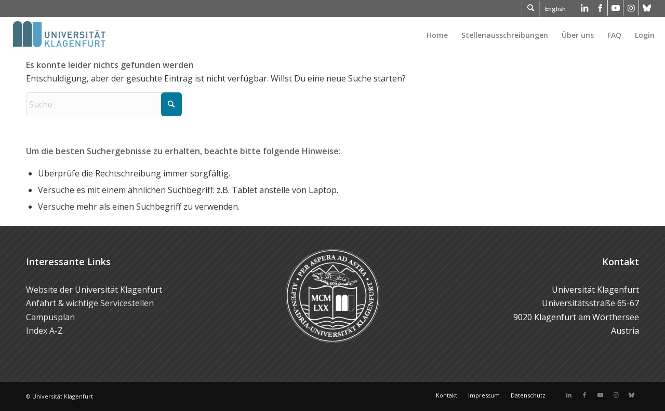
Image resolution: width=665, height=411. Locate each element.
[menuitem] (437, 35)
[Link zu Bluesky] (647, 8)
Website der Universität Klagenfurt (94, 289)
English (555, 8)
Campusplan (50, 317)
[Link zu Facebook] (599, 8)
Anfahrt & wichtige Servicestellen (90, 303)
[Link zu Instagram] (631, 8)
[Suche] (104, 104)
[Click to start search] (171, 104)
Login (645, 35)
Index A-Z (44, 330)
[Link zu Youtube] (615, 8)
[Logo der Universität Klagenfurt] (60, 35)
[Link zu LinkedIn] (584, 8)
